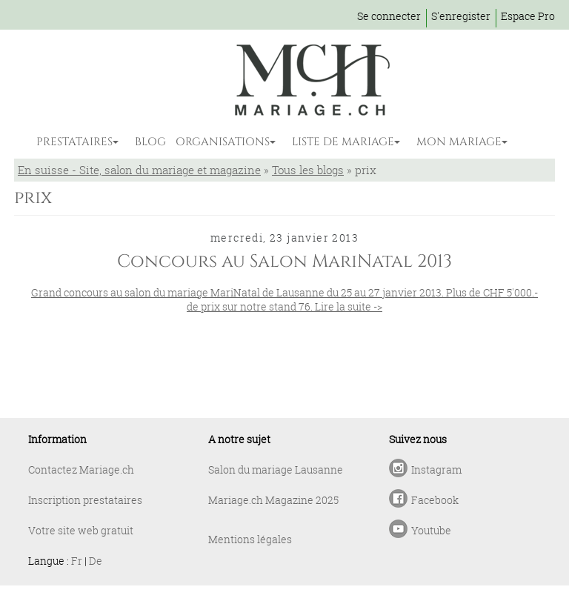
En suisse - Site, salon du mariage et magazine (139, 169)
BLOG (150, 142)
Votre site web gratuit (80, 530)
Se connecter (389, 16)
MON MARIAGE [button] (459, 142)
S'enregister (460, 16)
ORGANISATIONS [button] (223, 142)
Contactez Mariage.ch (81, 469)
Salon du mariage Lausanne (275, 469)
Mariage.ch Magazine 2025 (273, 500)
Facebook (435, 500)
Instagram (436, 469)
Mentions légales (250, 539)
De (95, 561)
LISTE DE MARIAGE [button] (343, 142)
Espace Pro (528, 16)
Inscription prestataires (85, 500)
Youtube (431, 530)
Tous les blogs (308, 169)
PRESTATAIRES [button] (74, 142)
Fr (76, 561)
